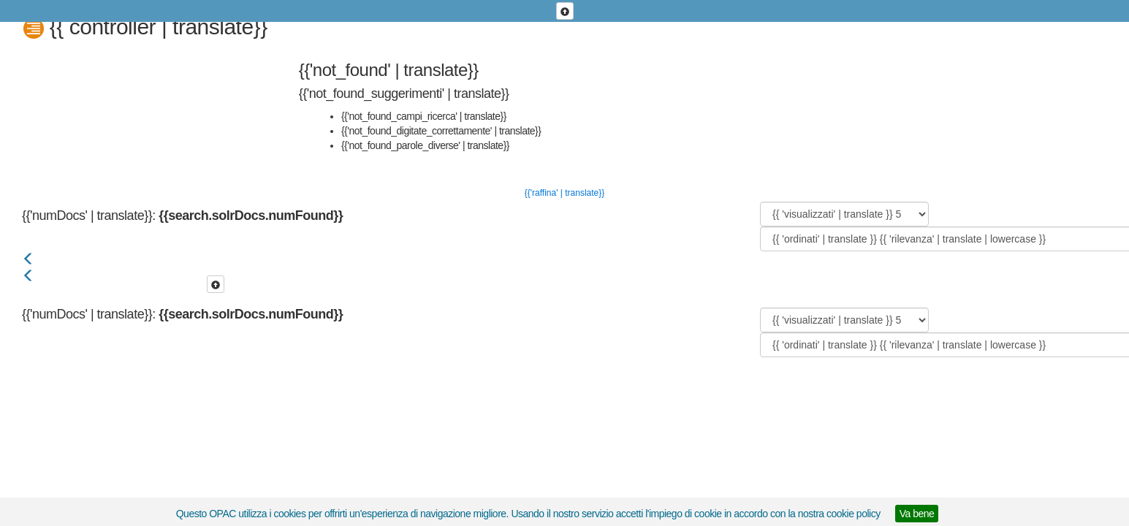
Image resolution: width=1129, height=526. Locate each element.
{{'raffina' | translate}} (565, 193)
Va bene (917, 513)
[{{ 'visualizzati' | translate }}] (844, 214)
